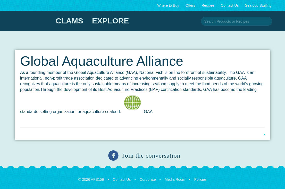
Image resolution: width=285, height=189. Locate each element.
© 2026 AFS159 (91, 179)
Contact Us (230, 5)
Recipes (208, 5)
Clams (69, 20)
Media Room (175, 179)
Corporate (148, 179)
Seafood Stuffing (258, 5)
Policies (200, 179)
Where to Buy (168, 5)
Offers (190, 5)
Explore (110, 20)
